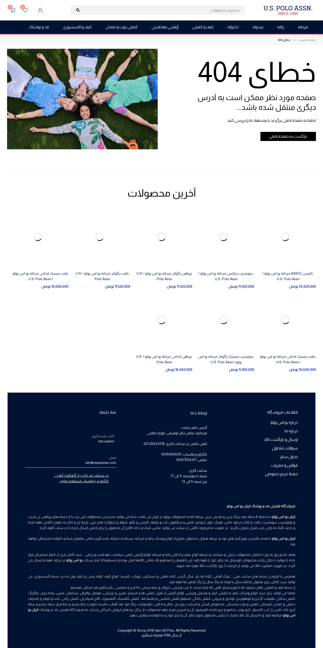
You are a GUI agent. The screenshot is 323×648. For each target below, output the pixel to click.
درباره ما (291, 431)
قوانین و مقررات (284, 465)
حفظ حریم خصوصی (281, 474)
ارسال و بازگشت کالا (281, 439)
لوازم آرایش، (142, 555)
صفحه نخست (307, 40)
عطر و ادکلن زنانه (178, 555)
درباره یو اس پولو (284, 422)
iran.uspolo (106, 441)
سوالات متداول (285, 448)
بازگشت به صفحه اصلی (284, 136)
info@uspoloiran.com (100, 463)
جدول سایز (289, 456)
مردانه (157, 555)
